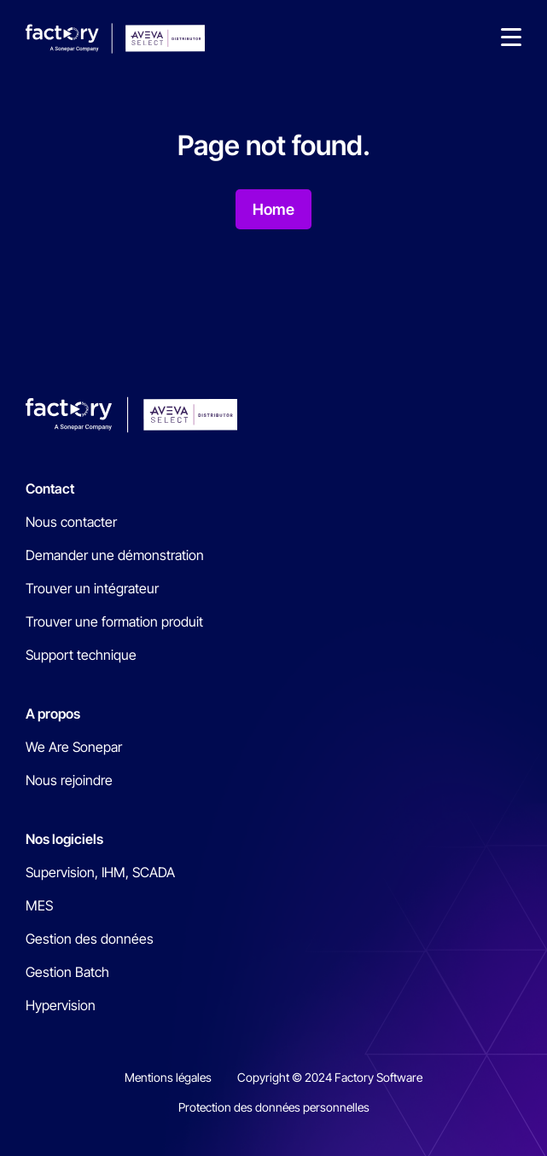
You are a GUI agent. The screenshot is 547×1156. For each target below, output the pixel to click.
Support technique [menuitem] (81, 654)
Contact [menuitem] (50, 488)
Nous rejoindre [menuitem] (69, 780)
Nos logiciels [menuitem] (64, 838)
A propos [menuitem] (53, 713)
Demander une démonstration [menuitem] (115, 555)
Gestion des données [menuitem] (90, 938)
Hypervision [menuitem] (61, 1005)
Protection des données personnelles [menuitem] (274, 1107)
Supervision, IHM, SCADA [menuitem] (100, 872)
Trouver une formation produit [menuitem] (114, 621)
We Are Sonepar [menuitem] (74, 746)
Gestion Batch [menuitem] (67, 971)
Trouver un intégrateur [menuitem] (92, 588)
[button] (511, 38)
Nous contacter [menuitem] (71, 521)
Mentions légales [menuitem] (168, 1077)
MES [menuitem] (39, 905)
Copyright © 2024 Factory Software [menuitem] (329, 1077)
